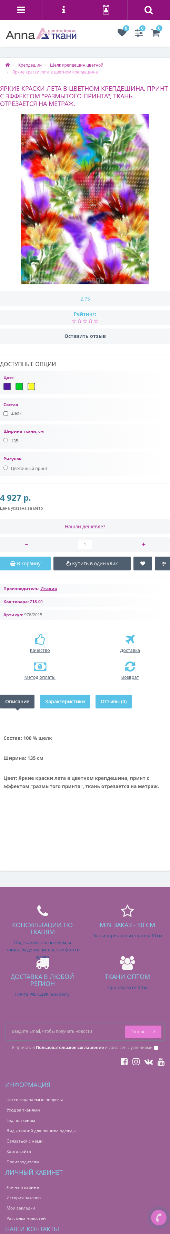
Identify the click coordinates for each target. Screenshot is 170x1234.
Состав (10, 405)
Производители (23, 1162)
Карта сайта (19, 1151)
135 (10, 441)
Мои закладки (21, 1208)
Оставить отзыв (85, 336)
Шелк (12, 413)
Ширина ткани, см (23, 431)
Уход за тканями (23, 1110)
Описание (17, 701)
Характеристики (65, 701)
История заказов (24, 1198)
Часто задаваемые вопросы (35, 1100)
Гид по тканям (21, 1120)
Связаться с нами (25, 1141)
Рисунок (12, 459)
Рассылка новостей (26, 1218)
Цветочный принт (25, 468)
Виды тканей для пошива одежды (41, 1131)
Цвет (8, 377)
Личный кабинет (24, 1187)
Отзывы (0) (114, 701)
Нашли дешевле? (85, 526)
